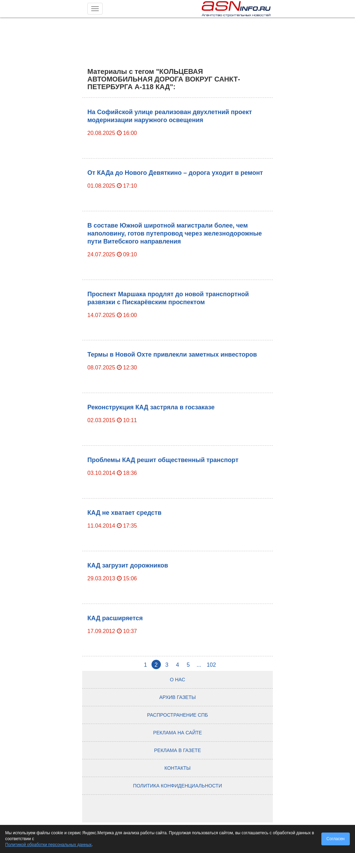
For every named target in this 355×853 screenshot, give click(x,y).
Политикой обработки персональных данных (48, 844)
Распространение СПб (177, 715)
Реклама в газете (177, 750)
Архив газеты (177, 697)
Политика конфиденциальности (177, 785)
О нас (177, 679)
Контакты (177, 768)
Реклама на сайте (177, 732)
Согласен (336, 838)
